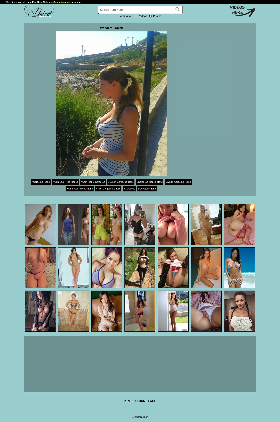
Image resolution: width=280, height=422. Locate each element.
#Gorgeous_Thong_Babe (80, 188)
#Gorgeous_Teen (147, 188)
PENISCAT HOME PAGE (140, 401)
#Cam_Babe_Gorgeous (93, 182)
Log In (77, 2)
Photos (155, 16)
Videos (141, 16)
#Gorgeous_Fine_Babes (65, 182)
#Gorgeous (129, 188)
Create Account (61, 2)
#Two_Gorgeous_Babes (108, 188)
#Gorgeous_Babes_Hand (149, 182)
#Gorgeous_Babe (41, 182)
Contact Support (140, 417)
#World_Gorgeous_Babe (178, 182)
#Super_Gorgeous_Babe (121, 182)
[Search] (140, 10)
